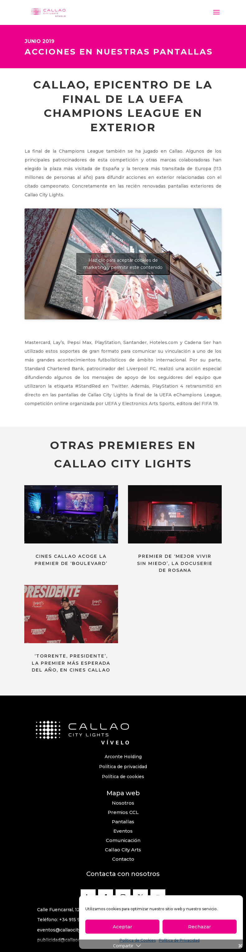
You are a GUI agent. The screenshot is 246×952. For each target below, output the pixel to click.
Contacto (123, 859)
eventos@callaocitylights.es (68, 930)
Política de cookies (123, 776)
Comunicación (123, 840)
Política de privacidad (123, 766)
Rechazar (199, 927)
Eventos (123, 831)
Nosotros (123, 803)
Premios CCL (123, 812)
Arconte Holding (123, 756)
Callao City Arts (123, 850)
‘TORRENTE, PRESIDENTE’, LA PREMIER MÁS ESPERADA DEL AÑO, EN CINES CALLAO (71, 663)
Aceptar (122, 927)
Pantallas (123, 822)
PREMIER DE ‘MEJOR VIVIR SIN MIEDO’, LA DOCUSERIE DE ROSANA (175, 563)
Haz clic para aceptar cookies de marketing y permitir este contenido (123, 263)
